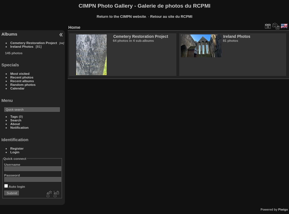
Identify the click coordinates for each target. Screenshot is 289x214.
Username (12, 164)
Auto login (14, 186)
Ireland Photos (22, 46)
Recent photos (22, 77)
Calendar (17, 88)
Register (17, 148)
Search (15, 120)
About (15, 124)
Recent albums (22, 81)
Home (74, 27)
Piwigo (283, 209)
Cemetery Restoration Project (33, 43)
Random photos (23, 84)
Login (14, 152)
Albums (9, 34)
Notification (19, 127)
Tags (14, 116)
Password (12, 175)
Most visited (20, 73)
